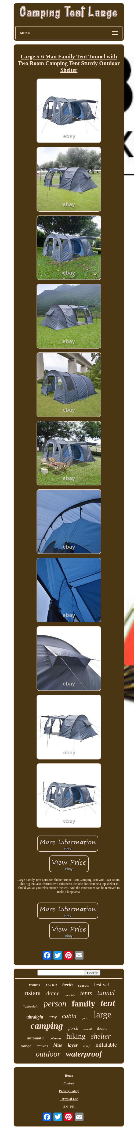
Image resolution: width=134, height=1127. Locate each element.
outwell (88, 1029)
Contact (68, 1083)
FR (72, 1107)
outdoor (48, 1054)
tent (107, 1003)
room (51, 984)
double (102, 1029)
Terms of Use (69, 1099)
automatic (35, 1038)
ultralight (35, 1017)
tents (86, 993)
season (83, 985)
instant (32, 993)
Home (69, 1075)
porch (73, 1028)
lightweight (30, 1006)
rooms (34, 984)
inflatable (106, 1045)
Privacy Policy (69, 1091)
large (102, 1014)
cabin (69, 1015)
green (85, 1018)
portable (70, 995)
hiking (76, 1036)
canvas (42, 1046)
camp (86, 1046)
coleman (55, 1038)
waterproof (84, 1053)
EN (65, 1107)
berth (67, 984)
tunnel (106, 993)
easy (53, 1016)
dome (53, 993)
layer (73, 1045)
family (83, 1003)
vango (26, 1046)
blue (58, 1045)
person (55, 1003)
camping (47, 1026)
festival (101, 984)
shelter (101, 1036)
